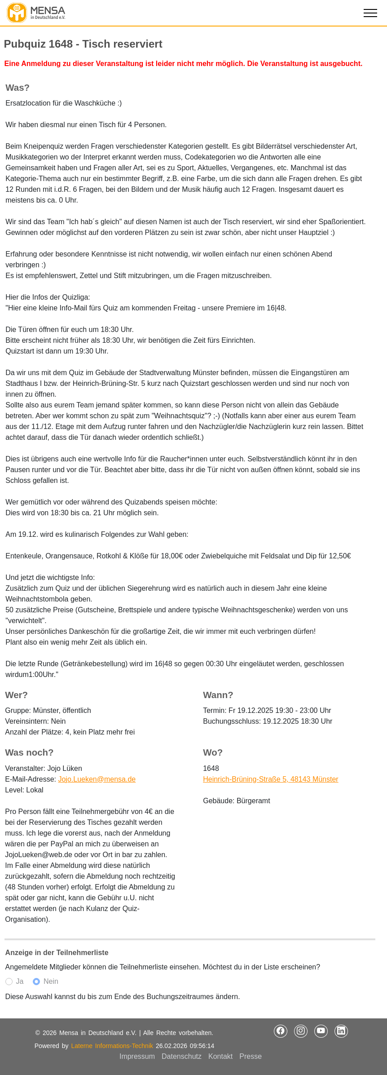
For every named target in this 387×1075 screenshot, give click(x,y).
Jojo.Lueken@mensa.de (97, 779)
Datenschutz (182, 1056)
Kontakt (220, 1056)
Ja (20, 981)
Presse (250, 1056)
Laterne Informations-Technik (112, 1045)
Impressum (137, 1056)
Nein (51, 981)
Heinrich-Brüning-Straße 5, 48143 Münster (270, 779)
